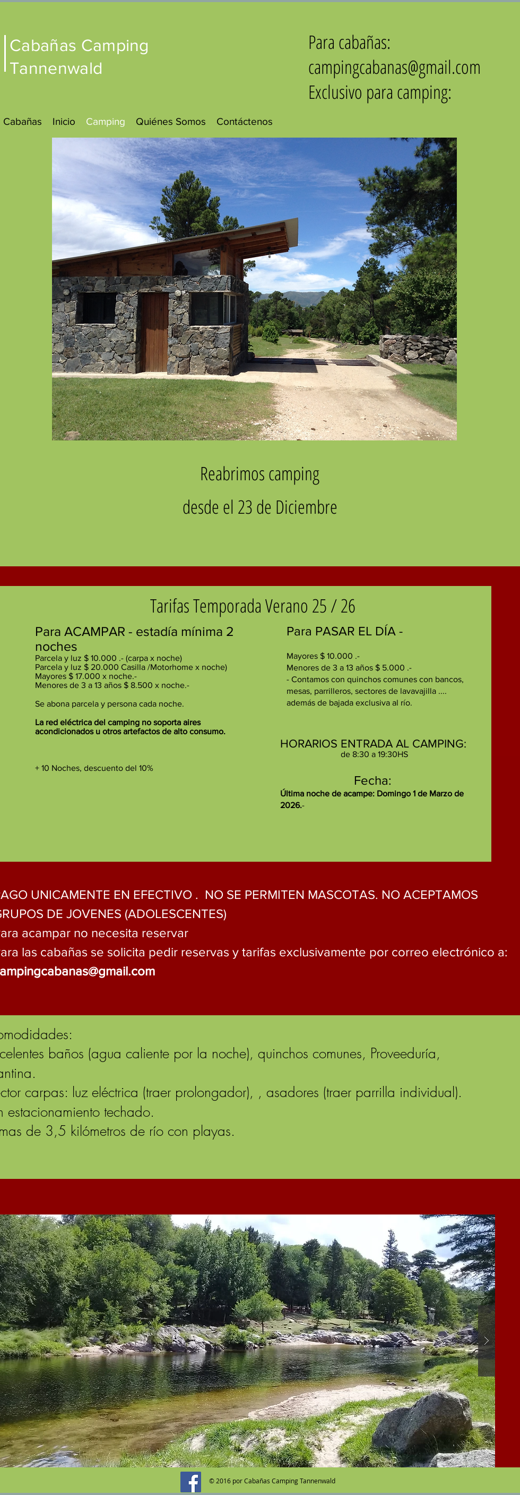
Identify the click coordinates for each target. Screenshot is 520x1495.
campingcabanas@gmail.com (394, 66)
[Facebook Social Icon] (190, 1482)
